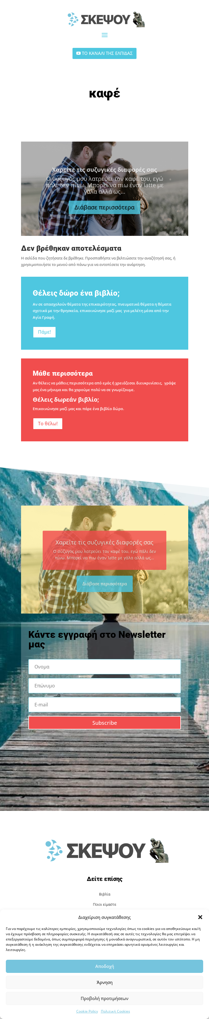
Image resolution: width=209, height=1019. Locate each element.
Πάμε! (44, 332)
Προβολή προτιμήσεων (104, 998)
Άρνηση (105, 982)
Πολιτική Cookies (115, 1011)
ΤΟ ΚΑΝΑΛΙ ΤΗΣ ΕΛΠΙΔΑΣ (107, 53)
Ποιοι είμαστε (104, 904)
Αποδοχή (104, 966)
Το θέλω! (48, 423)
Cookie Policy (87, 1011)
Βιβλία (104, 894)
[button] (200, 917)
